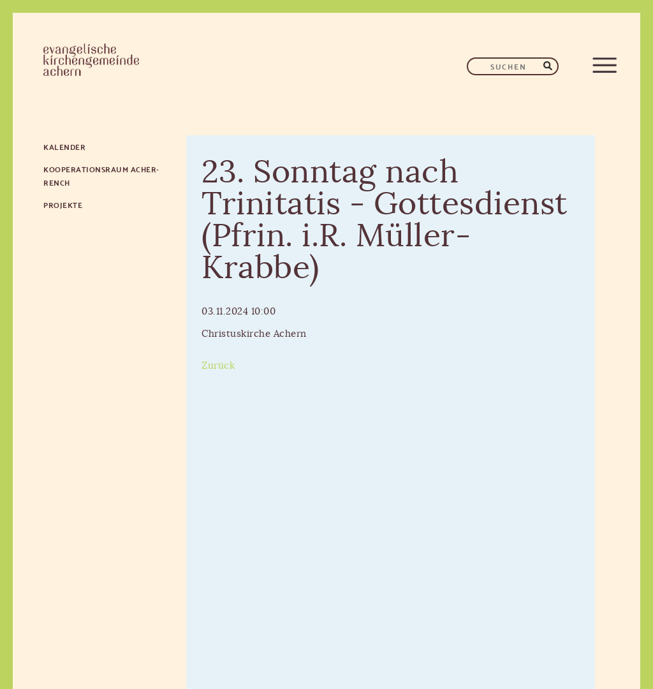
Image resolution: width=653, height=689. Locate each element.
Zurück (218, 366)
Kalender (64, 146)
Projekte (62, 204)
